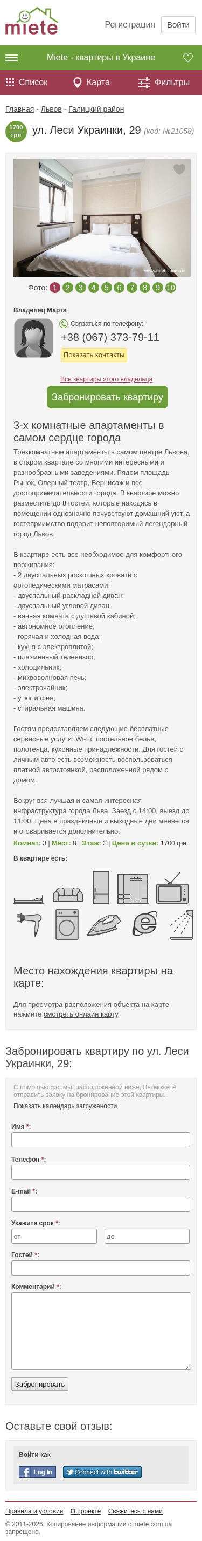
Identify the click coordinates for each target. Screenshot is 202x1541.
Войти (178, 24)
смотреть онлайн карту (80, 1014)
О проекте (86, 1511)
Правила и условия (34, 1511)
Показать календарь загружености (65, 1106)
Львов (51, 109)
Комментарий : (36, 1287)
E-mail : (24, 1191)
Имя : (21, 1126)
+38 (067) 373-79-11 (110, 337)
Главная (19, 109)
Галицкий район (96, 109)
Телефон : (28, 1159)
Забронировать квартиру (107, 397)
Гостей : (25, 1255)
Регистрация (130, 24)
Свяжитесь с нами (135, 1511)
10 (170, 287)
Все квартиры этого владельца (106, 379)
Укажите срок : (35, 1223)
